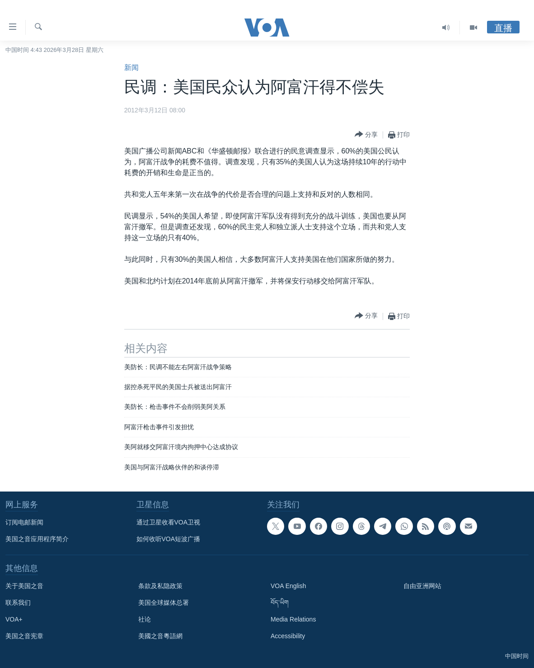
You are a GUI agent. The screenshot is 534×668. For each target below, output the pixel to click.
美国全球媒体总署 (163, 602)
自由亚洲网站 (422, 585)
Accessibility (288, 636)
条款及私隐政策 (160, 585)
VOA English (288, 585)
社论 (144, 619)
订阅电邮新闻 (24, 522)
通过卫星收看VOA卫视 (168, 522)
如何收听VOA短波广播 (168, 539)
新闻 (131, 67)
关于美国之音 (24, 585)
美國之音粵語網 (160, 636)
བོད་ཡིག (280, 602)
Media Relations (293, 619)
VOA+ (14, 619)
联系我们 (18, 602)
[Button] (366, 134)
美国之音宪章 (24, 636)
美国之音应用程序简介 (37, 539)
